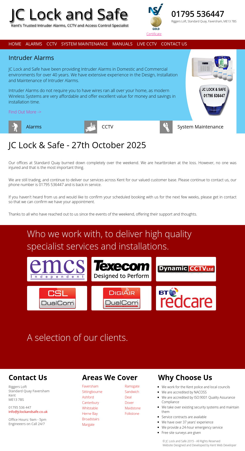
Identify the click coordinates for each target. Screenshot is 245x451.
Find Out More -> (25, 112)
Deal (128, 397)
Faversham (90, 386)
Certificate (154, 34)
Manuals (122, 44)
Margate (88, 424)
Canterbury (90, 402)
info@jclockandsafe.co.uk (28, 411)
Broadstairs (90, 419)
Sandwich (132, 391)
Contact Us (174, 44)
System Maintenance (84, 44)
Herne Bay (90, 413)
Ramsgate (132, 386)
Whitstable (90, 408)
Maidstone (133, 408)
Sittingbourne (92, 391)
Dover (129, 402)
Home (15, 44)
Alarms (34, 44)
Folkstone (132, 413)
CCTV (52, 44)
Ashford (88, 397)
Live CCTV (147, 44)
